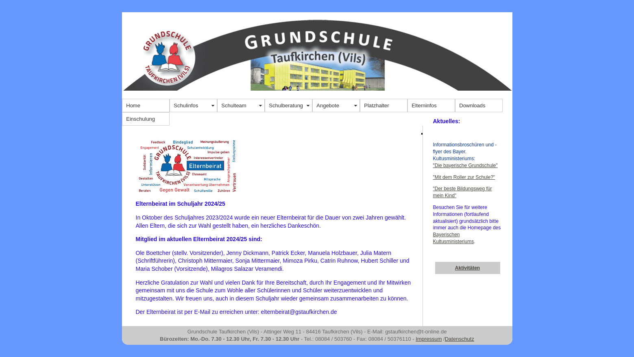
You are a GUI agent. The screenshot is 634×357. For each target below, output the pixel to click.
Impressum (429, 339)
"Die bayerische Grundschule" (465, 165)
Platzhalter (376, 105)
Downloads (472, 105)
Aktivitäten (467, 268)
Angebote (327, 105)
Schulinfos (186, 105)
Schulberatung (286, 105)
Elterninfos (424, 105)
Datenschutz (459, 339)
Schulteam (233, 105)
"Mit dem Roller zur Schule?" (464, 177)
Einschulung (140, 119)
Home (133, 105)
